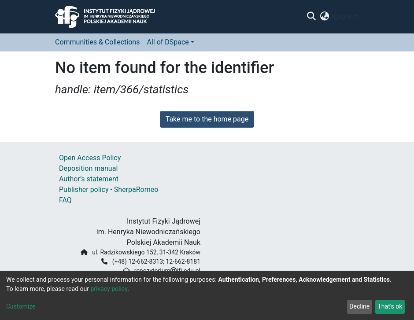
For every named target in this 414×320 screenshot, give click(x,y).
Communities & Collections (97, 42)
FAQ (65, 200)
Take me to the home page (207, 119)
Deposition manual (88, 168)
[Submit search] (311, 16)
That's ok (389, 306)
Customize (20, 306)
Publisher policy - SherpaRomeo (108, 189)
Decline (359, 306)
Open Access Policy (90, 158)
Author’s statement (88, 179)
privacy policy (108, 288)
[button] (324, 16)
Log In (343, 16)
